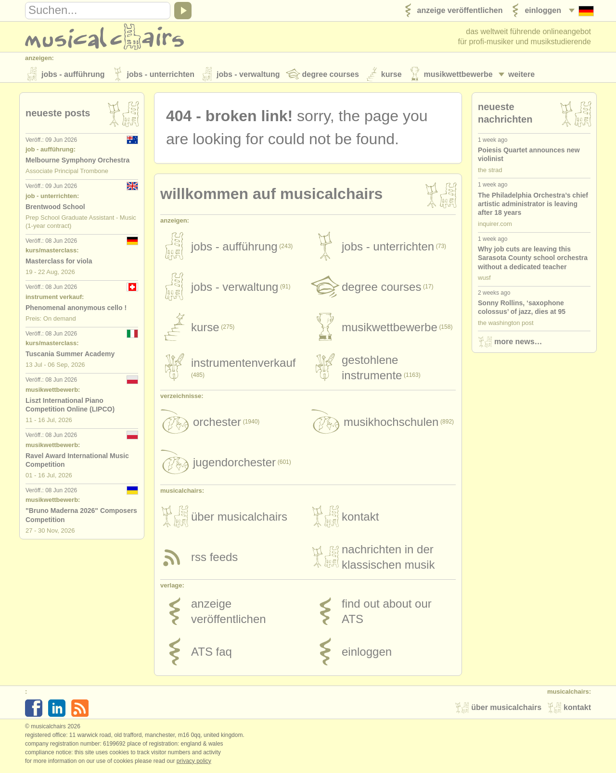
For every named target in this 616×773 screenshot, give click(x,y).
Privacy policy (194, 763)
